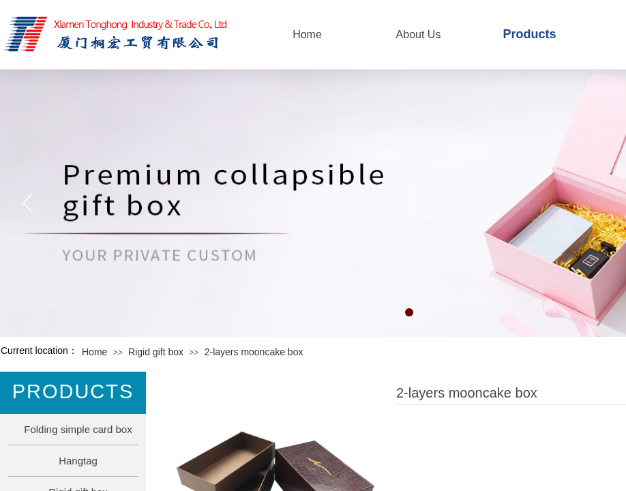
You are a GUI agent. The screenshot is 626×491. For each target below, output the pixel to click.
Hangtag (78, 460)
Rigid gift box (155, 351)
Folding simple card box (78, 429)
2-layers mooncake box (254, 351)
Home (94, 351)
